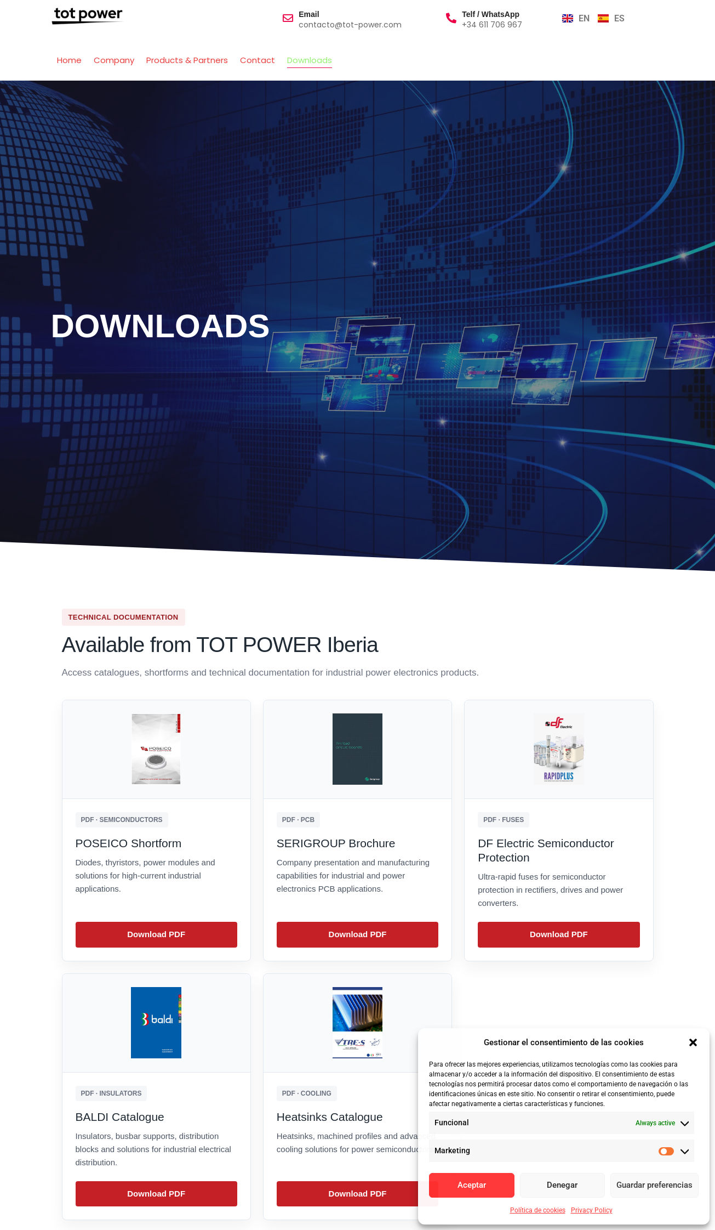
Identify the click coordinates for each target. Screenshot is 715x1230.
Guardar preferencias (654, 1186)
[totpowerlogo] (88, 16)
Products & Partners (187, 60)
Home (69, 60)
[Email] (288, 18)
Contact (257, 60)
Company (114, 60)
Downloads (309, 60)
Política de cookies (537, 1210)
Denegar (562, 1186)
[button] (693, 1042)
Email (309, 14)
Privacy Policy (592, 1210)
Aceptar (471, 1186)
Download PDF (156, 934)
